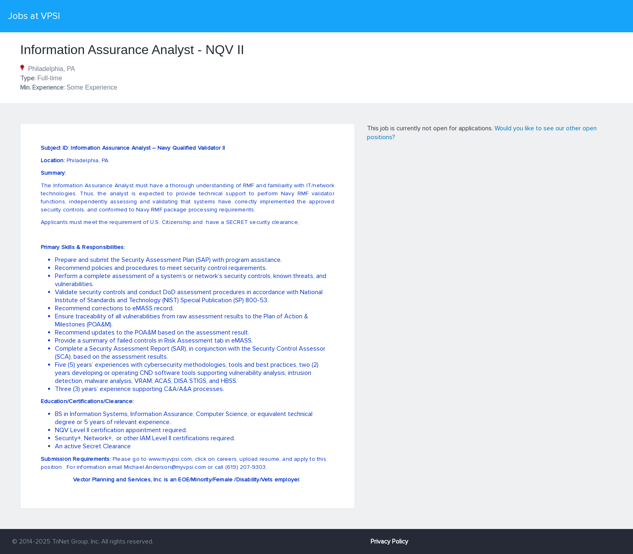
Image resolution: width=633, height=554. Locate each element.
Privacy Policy (389, 541)
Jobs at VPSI (34, 16)
